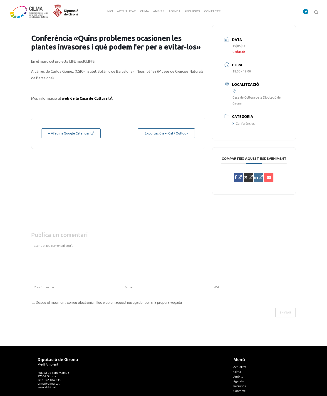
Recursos (239, 386)
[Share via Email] (268, 177)
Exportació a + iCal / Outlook (166, 133)
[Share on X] (248, 177)
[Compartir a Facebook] (238, 177)
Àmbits (238, 376)
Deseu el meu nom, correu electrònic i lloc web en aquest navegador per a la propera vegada (109, 302)
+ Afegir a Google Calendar (68, 133)
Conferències (244, 123)
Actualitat (239, 367)
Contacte (239, 391)
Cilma (237, 372)
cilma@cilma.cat (48, 383)
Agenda (238, 381)
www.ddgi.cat (46, 387)
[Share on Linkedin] (258, 177)
